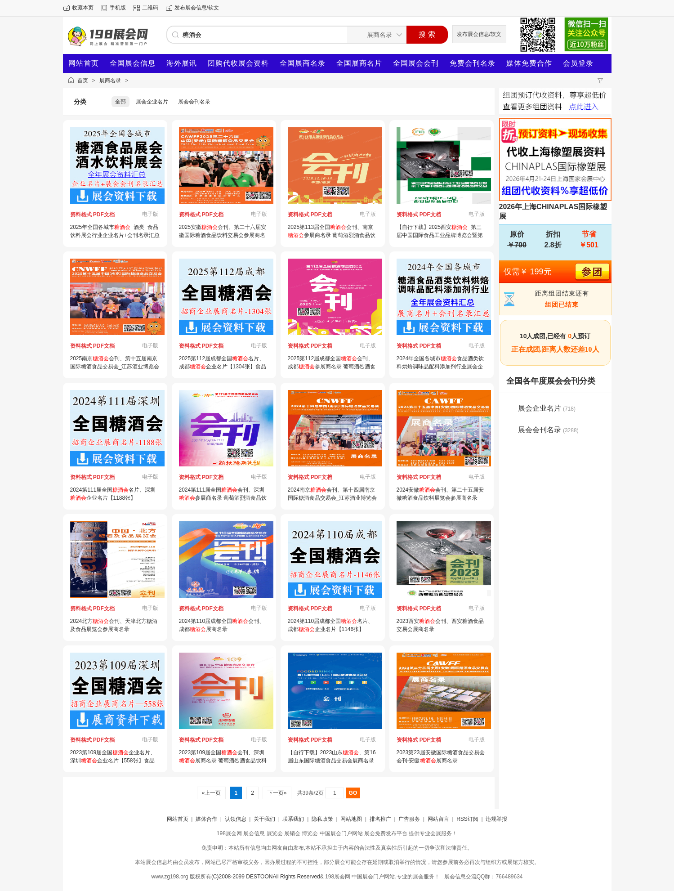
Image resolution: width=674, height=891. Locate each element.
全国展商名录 (303, 63)
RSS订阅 (467, 819)
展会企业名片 (152, 102)
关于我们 (264, 819)
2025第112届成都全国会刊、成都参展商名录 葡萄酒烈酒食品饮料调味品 (331, 366)
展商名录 (110, 80)
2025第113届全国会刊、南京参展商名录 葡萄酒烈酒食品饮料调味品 (331, 235)
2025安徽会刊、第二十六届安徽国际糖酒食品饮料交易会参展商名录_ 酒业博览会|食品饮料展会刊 (223, 235)
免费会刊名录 (472, 63)
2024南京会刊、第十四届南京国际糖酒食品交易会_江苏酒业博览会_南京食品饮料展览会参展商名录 (332, 498)
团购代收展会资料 (238, 63)
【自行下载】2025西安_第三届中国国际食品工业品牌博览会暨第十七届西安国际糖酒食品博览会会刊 (440, 235)
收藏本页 (83, 7)
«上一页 (211, 793)
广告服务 (409, 819)
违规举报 (496, 819)
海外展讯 (181, 63)
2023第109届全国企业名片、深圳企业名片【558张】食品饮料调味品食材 (113, 760)
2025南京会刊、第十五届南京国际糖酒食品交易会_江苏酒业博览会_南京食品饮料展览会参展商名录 (115, 366)
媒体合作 (206, 819)
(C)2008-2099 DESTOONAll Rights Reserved (265, 876)
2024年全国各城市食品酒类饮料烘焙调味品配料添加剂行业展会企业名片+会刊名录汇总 (440, 366)
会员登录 (578, 63)
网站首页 (83, 63)
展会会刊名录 (194, 102)
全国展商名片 (359, 63)
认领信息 (235, 819)
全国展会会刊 (416, 63)
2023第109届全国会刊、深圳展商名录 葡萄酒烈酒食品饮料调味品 (223, 760)
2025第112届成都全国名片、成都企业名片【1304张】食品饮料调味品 (223, 366)
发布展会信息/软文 (196, 7)
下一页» (277, 793)
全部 (120, 102)
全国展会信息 (133, 63)
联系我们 (293, 819)
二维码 (150, 7)
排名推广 (380, 819)
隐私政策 (322, 819)
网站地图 (351, 819)
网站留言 (438, 819)
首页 (82, 80)
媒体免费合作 (529, 63)
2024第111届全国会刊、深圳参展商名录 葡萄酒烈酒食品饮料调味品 (223, 498)
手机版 (118, 7)
